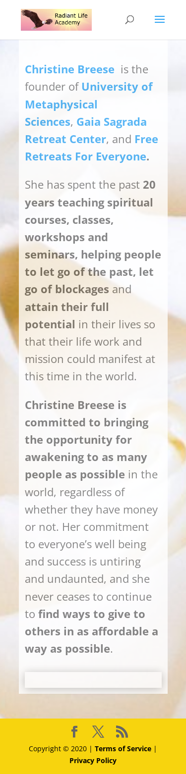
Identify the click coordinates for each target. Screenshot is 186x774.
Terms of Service (123, 748)
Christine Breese (70, 68)
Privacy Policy (93, 760)
